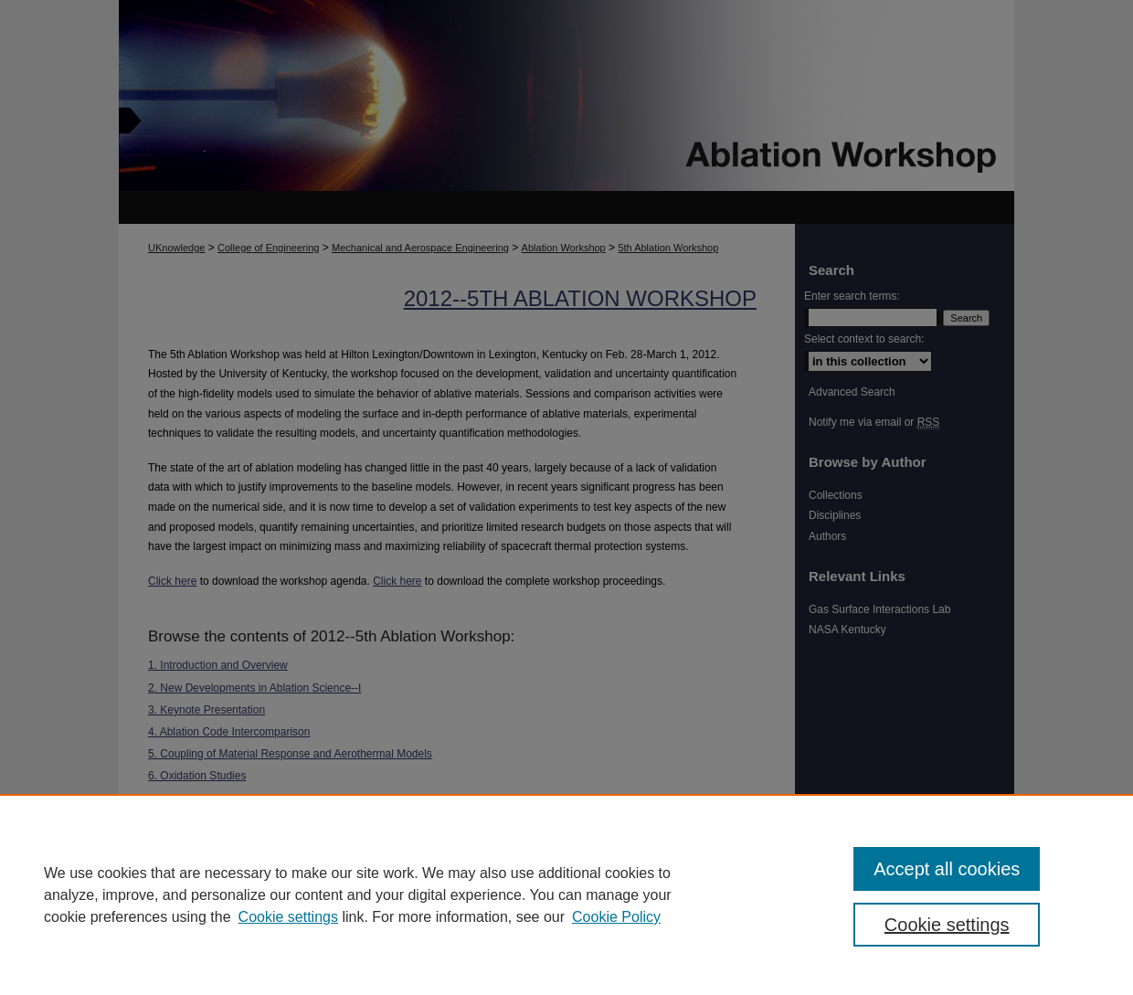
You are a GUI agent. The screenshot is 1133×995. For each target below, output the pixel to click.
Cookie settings (288, 917)
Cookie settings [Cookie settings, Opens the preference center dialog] (947, 925)
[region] (566, 894)
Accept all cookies (947, 869)
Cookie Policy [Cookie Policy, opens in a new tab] (616, 917)
